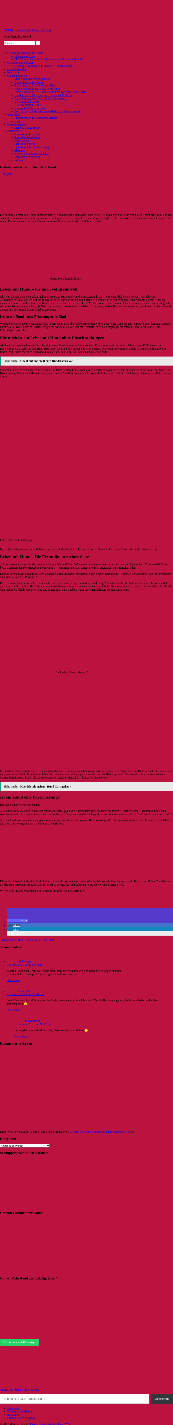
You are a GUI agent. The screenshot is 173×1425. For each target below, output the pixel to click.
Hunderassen (14, 130)
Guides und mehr (17, 75)
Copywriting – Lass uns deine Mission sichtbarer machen (47, 111)
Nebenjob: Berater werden (29, 108)
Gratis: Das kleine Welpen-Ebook (19, 1389)
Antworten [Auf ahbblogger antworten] (13, 980)
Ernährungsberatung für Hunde (25, 52)
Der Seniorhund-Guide (27, 104)
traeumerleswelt (27, 991)
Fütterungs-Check (24, 56)
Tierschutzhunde (16, 124)
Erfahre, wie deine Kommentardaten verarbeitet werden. (102, 1131)
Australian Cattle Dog (27, 137)
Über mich (13, 114)
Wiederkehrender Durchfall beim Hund (37, 88)
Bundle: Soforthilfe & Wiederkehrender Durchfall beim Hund (50, 91)
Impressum (13, 1414)
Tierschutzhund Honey (27, 127)
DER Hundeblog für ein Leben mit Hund (27, 30)
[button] (17, 920)
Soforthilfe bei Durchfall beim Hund (35, 85)
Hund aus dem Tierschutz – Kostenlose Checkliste (43, 95)
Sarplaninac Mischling (27, 156)
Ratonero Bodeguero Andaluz (31, 153)
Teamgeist (6, 173)
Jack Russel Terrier (25, 143)
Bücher (18, 121)
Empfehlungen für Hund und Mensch (35, 117)
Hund (21, 940)
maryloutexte (32, 1020)
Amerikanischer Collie (27, 134)
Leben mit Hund (44, 940)
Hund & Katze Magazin (21, 1417)
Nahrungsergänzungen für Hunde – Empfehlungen (43, 65)
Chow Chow (21, 140)
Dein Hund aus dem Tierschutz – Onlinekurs (40, 98)
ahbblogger (24, 961)
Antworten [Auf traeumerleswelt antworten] (13, 1009)
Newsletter (13, 72)
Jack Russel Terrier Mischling (31, 147)
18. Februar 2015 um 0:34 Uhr (25, 964)
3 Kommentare (8, 940)
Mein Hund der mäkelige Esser (32, 78)
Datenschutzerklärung (19, 1411)
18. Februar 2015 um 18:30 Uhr (25, 994)
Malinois (19, 150)
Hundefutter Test (16, 69)
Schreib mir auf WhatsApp (19, 1342)
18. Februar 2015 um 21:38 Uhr (32, 1024)
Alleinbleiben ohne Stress (29, 82)
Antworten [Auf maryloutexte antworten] (20, 1036)
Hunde (30, 940)
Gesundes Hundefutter (20, 62)
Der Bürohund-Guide (26, 101)
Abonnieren (162, 1398)
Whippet (19, 160)
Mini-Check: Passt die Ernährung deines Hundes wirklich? (48, 59)
